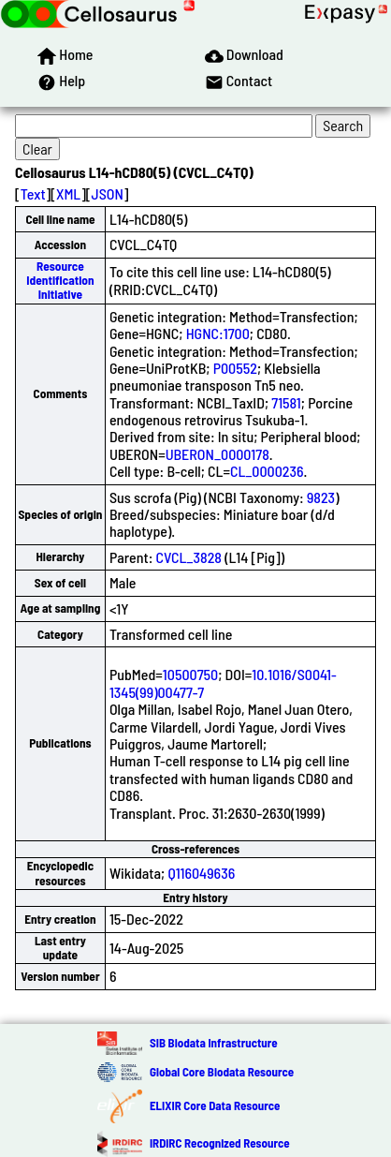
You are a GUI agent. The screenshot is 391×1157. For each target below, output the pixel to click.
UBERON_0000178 (217, 454)
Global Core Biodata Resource (222, 1071)
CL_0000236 (267, 471)
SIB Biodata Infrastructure (214, 1042)
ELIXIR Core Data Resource (215, 1105)
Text (33, 193)
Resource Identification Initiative (60, 281)
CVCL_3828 (189, 557)
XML (68, 193)
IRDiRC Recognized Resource (220, 1142)
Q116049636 (201, 873)
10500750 (190, 674)
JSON (107, 193)
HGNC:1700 (218, 333)
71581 (286, 402)
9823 (321, 497)
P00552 (235, 368)
